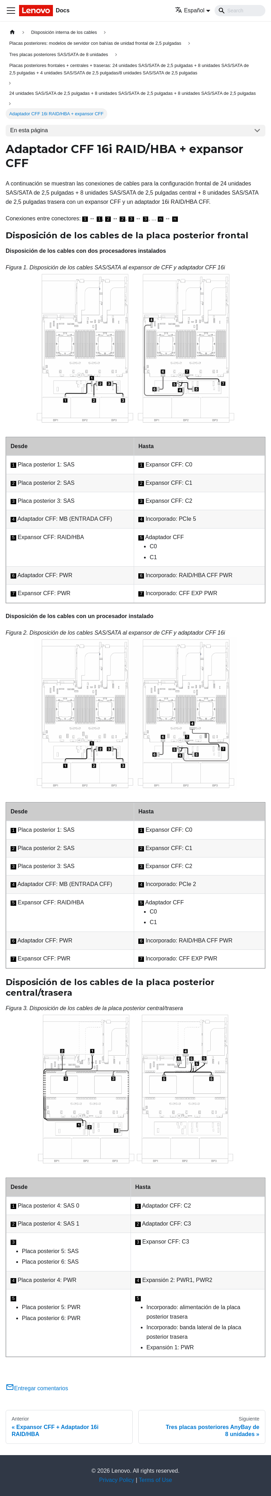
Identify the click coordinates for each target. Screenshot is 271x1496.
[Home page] (12, 32)
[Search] (240, 10)
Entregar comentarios (37, 1388)
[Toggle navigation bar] (11, 10)
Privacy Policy (116, 1480)
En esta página (29, 130)
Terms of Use (155, 1480)
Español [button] (189, 10)
